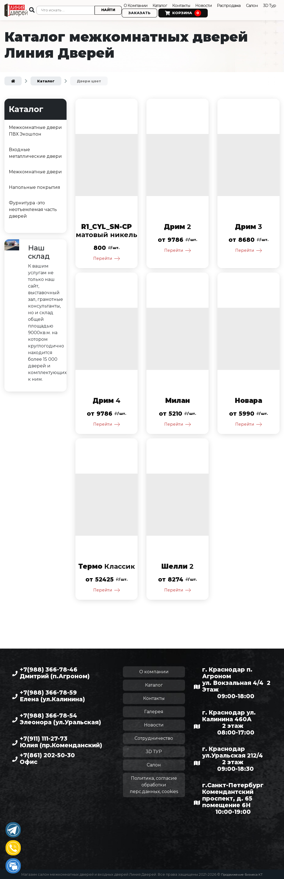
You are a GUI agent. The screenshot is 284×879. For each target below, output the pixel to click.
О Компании (136, 4)
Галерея (153, 711)
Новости (210, 4)
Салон (262, 4)
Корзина (201, 12)
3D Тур (129, 11)
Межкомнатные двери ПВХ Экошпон (35, 128)
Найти (107, 9)
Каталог (163, 4)
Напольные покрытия (34, 184)
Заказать (158, 12)
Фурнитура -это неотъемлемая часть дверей (33, 206)
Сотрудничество (154, 738)
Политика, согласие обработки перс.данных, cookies (154, 784)
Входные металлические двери (35, 150)
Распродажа (237, 4)
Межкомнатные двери (35, 169)
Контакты (186, 4)
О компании (154, 671)
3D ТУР (154, 751)
